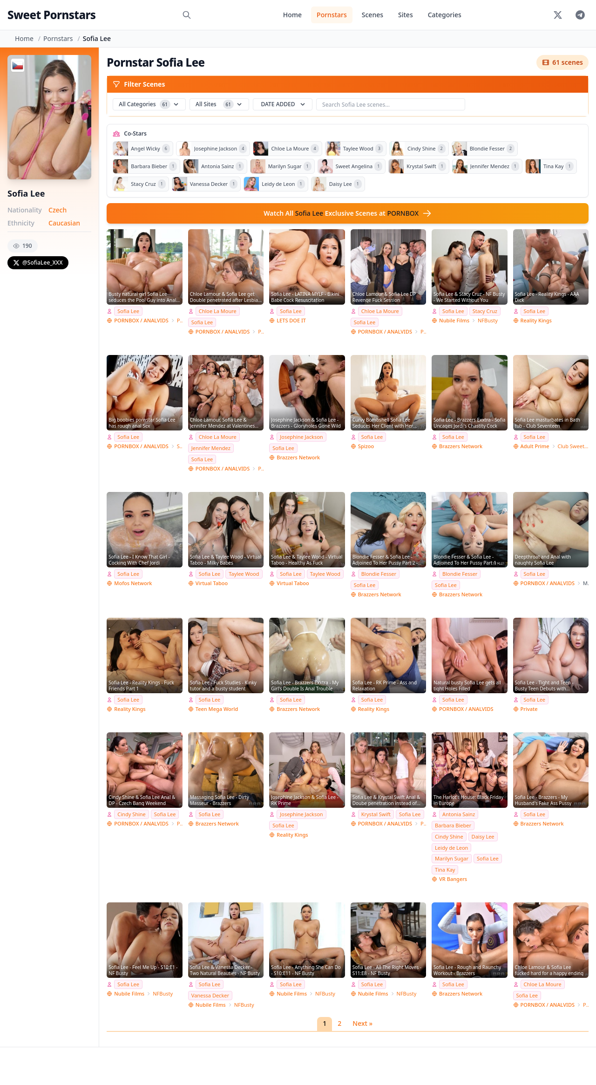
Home (292, 14)
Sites (405, 14)
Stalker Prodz (180, 446)
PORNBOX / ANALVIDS (141, 320)
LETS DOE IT (291, 320)
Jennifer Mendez (210, 447)
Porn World (180, 320)
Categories (444, 14)
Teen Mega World (217, 708)
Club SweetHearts (573, 446)
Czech (57, 209)
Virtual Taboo (212, 583)
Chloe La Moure (218, 310)
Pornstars (332, 14)
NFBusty (488, 320)
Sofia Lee (128, 310)
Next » (362, 1023)
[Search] (186, 15)
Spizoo (366, 446)
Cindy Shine (131, 814)
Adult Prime (535, 446)
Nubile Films (454, 320)
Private (529, 708)
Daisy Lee (483, 836)
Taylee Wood (244, 573)
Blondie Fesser (378, 573)
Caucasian (64, 222)
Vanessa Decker (210, 995)
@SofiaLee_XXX (38, 262)
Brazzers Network (298, 457)
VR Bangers (453, 878)
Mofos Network (133, 583)
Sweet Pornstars (51, 14)
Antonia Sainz (458, 814)
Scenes (372, 14)
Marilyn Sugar (451, 858)
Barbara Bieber (453, 825)
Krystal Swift (376, 814)
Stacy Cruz (485, 310)
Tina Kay (445, 869)
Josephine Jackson (301, 436)
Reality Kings (536, 320)
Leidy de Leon (451, 847)
